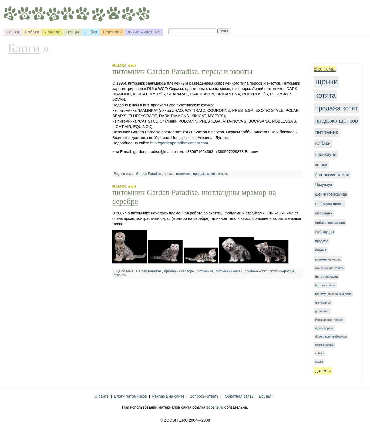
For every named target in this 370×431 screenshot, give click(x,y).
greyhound (322, 311)
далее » (323, 371)
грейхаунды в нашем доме (333, 294)
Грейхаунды (324, 232)
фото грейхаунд (326, 276)
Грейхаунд (325, 154)
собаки (323, 143)
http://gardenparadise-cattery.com (179, 143)
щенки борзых (324, 328)
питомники (323, 213)
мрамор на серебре (179, 271)
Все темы (325, 69)
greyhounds (323, 302)
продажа (321, 241)
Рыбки (91, 32)
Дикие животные (143, 32)
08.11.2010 (119, 65)
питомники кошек (328, 259)
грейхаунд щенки (329, 204)
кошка (319, 361)
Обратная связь (239, 396)
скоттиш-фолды (282, 271)
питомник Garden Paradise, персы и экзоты (182, 71)
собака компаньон (330, 223)
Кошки (13, 32)
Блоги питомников (130, 396)
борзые (320, 250)
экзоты (223, 174)
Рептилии (112, 32)
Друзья (265, 396)
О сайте (102, 396)
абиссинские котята (329, 268)
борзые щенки (324, 344)
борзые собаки (325, 285)
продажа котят (336, 108)
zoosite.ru (214, 407)
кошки (321, 164)
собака (319, 353)
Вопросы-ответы (204, 396)
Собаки (32, 32)
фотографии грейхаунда (331, 336)
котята (325, 95)
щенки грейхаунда (331, 194)
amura (132, 65)
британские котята (332, 175)
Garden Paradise (148, 174)
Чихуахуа (323, 184)
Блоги (24, 48)
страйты (120, 275)
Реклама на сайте (168, 396)
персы (168, 174)
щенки (326, 81)
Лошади (52, 32)
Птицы (72, 32)
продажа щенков (336, 120)
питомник (326, 132)
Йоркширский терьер (329, 319)
